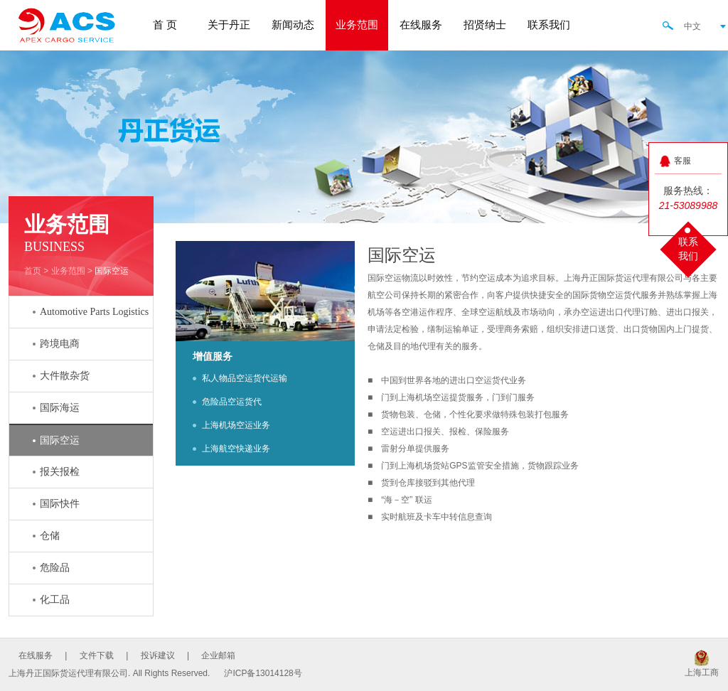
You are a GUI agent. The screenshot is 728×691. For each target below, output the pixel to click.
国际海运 (60, 407)
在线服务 (421, 25)
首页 (32, 271)
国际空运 (112, 271)
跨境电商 (60, 343)
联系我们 (549, 25)
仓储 (50, 535)
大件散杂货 (65, 375)
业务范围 (357, 25)
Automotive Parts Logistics (94, 311)
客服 (682, 161)
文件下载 (97, 655)
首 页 (165, 25)
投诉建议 (158, 655)
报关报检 (60, 471)
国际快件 (60, 503)
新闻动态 (293, 25)
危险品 (55, 567)
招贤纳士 (485, 25)
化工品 (55, 599)
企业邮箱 (218, 655)
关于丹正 (229, 25)
